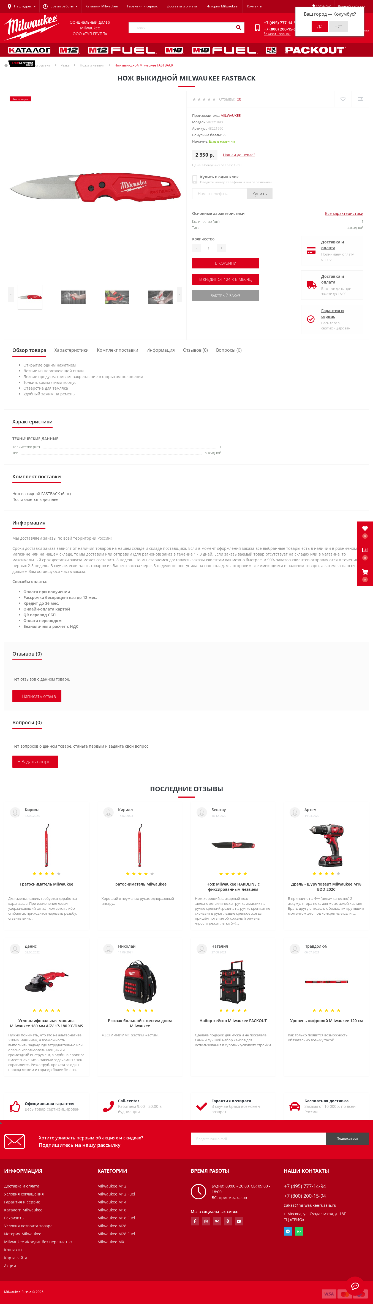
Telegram (288, 1231)
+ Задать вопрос (35, 762)
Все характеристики (344, 213)
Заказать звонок (277, 33)
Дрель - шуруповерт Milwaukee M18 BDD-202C (326, 886)
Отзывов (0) (195, 350)
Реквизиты (14, 1217)
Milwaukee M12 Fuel (116, 1194)
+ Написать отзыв (37, 696)
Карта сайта (15, 1257)
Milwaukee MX (110, 1241)
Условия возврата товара (28, 1225)
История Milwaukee (222, 6)
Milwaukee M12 (111, 1186)
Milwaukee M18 (111, 1210)
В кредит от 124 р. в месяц (225, 279)
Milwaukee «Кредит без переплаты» (38, 1241)
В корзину (225, 263)
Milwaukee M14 (111, 1202)
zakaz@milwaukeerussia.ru (310, 1205)
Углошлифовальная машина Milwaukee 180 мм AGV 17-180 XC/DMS (46, 1023)
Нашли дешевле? (239, 154)
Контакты (254, 6)
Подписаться (347, 1138)
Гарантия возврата (231, 1100)
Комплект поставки (117, 350)
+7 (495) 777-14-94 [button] (305, 1186)
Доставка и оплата (182, 6)
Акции (10, 1265)
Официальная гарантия (49, 1103)
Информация (160, 350)
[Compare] (360, 99)
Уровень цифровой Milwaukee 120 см (326, 1020)
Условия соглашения (24, 1194)
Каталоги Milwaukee (102, 6)
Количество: (204, 239)
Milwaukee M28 (111, 1225)
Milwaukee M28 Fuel (116, 1233)
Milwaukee (230, 115)
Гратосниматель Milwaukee (46, 884)
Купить (259, 194)
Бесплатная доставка (326, 1100)
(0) (239, 99)
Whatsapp (299, 1231)
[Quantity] (208, 248)
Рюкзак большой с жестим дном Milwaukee (140, 1023)
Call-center (128, 1100)
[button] (365, 575)
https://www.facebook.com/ (195, 1221)
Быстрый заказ (225, 295)
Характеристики (72, 350)
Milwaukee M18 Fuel (116, 1217)
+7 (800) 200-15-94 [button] (305, 1196)
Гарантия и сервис (142, 6)
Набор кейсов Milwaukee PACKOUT (233, 1020)
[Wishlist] (343, 99)
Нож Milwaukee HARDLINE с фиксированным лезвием (233, 886)
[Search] (238, 28)
